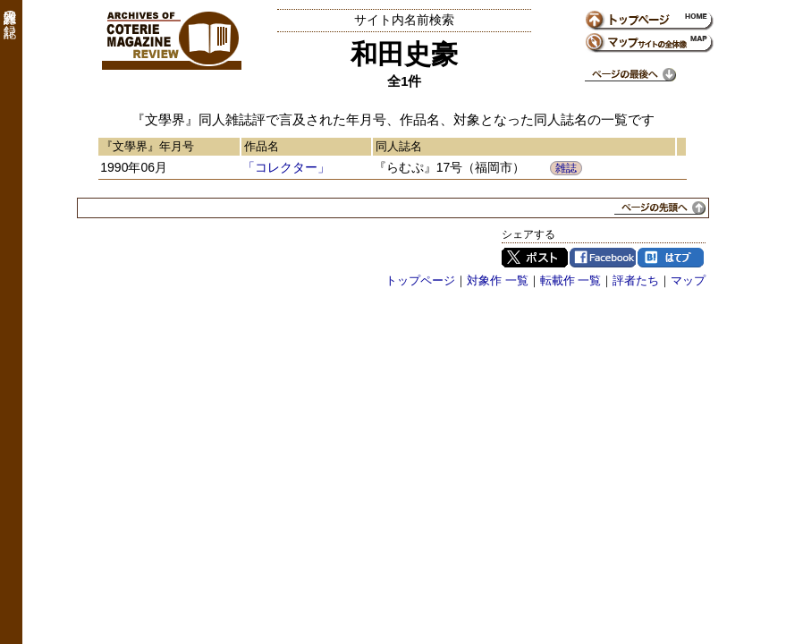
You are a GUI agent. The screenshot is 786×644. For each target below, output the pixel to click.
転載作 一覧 (571, 280)
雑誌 (566, 168)
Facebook (603, 257)
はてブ (671, 257)
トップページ (420, 280)
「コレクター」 (286, 167)
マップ (688, 280)
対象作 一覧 (497, 280)
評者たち (636, 280)
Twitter (535, 257)
